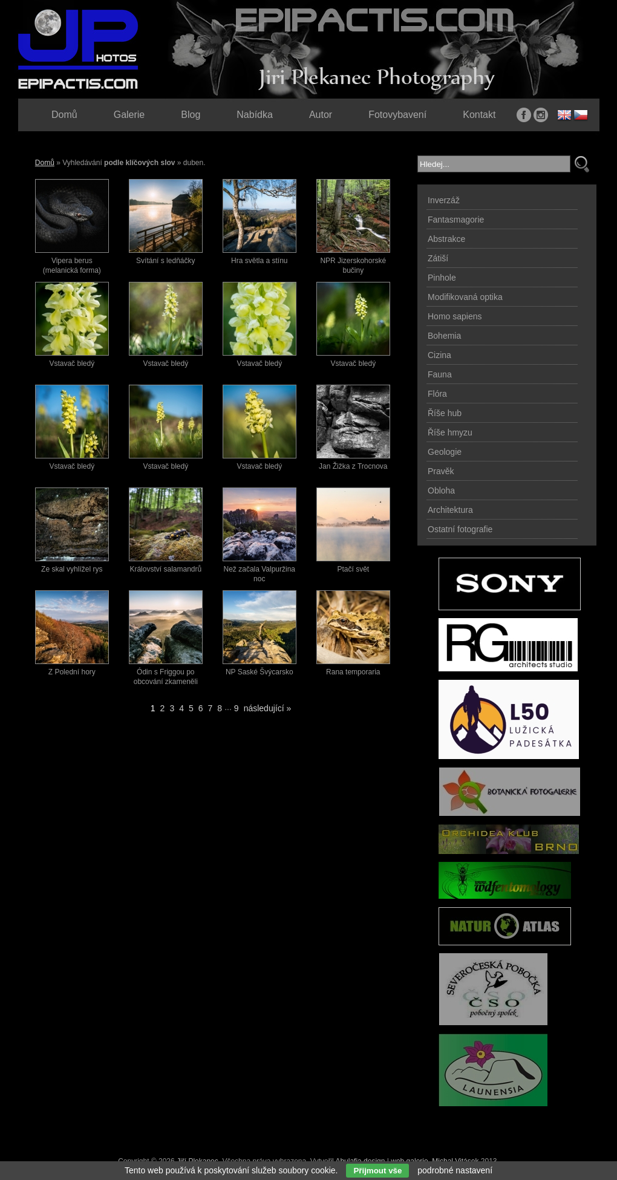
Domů (44, 162)
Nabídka (255, 114)
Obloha (441, 490)
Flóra (437, 394)
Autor (320, 114)
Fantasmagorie (456, 219)
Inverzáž (444, 200)
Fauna (440, 374)
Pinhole (442, 277)
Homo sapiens (455, 316)
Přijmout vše (377, 1170)
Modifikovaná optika (465, 297)
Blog (190, 114)
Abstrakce (446, 239)
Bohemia (444, 336)
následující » (268, 708)
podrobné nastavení (454, 1170)
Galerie (129, 114)
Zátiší (438, 258)
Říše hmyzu (450, 432)
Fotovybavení (397, 114)
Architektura (450, 510)
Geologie (445, 452)
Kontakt (479, 114)
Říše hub (445, 413)
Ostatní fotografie (460, 529)
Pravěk (441, 471)
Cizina (439, 355)
